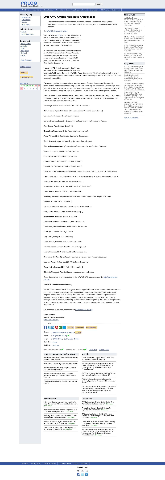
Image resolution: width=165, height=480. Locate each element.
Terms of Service (50, 464)
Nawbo (24, 22)
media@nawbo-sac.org (83, 310)
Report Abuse (104, 350)
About (76, 464)
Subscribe (59, 10)
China (22, 55)
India (22, 48)
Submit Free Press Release (76, 10)
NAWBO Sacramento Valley (57, 31)
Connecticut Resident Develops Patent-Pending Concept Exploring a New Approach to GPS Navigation (98, 423)
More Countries (26, 60)
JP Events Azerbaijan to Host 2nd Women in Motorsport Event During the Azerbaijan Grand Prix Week (98, 416)
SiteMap (25, 464)
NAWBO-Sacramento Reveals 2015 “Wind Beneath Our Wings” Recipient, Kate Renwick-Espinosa (60, 375)
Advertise (84, 464)
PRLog (59, 35)
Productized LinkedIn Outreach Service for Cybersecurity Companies (96, 409)
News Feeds (48, 10)
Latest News (36, 10)
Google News (91, 328)
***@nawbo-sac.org (51, 320)
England (23, 53)
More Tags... (26, 24)
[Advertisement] (101, 53)
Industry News (25, 67)
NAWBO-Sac (26, 17)
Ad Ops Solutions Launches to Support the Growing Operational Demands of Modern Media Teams (98, 381)
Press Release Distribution (32, 5)
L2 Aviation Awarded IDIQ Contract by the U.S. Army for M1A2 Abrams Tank (60, 428)
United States (25, 44)
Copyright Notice (65, 464)
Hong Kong (24, 51)
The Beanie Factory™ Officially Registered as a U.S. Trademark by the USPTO (60, 410)
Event (24, 32)
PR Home (25, 10)
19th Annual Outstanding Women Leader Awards (60, 364)
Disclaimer (93, 350)
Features (56, 345)
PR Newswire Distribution (110, 10)
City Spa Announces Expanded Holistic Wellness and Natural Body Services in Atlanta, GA (98, 374)
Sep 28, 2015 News (131, 118)
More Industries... (28, 34)
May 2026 (24, 83)
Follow (78, 332)
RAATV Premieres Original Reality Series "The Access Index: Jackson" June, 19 (98, 358)
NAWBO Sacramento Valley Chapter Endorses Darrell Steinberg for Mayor (60, 368)
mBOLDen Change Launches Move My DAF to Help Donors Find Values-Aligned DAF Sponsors (60, 403)
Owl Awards (26, 20)
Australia (23, 46)
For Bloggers (93, 10)
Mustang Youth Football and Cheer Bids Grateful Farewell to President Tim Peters (60, 416)
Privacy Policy (36, 464)
